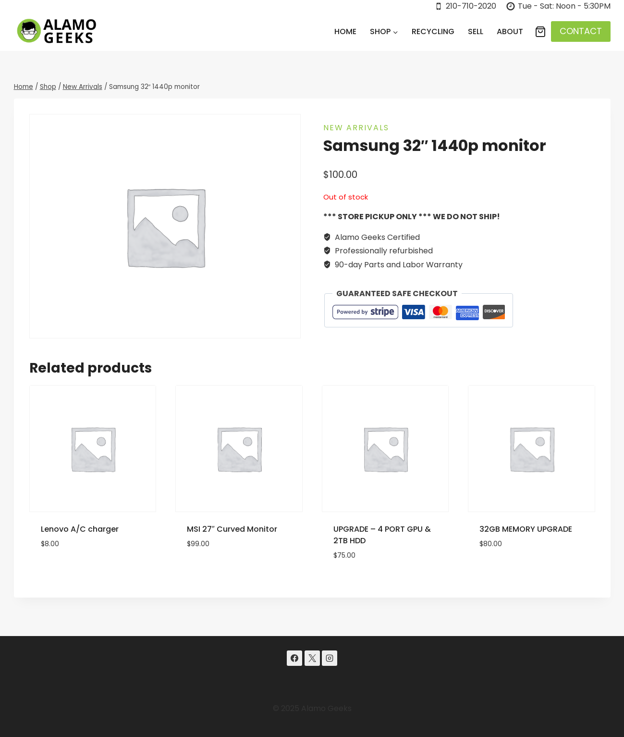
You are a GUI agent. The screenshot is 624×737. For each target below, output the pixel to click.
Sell (475, 31)
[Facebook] (294, 658)
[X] (312, 658)
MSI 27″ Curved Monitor (232, 529)
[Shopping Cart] (540, 31)
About (510, 31)
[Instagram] (329, 658)
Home (345, 31)
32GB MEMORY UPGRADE (525, 529)
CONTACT (581, 31)
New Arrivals (356, 127)
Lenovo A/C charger (80, 529)
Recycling (433, 31)
